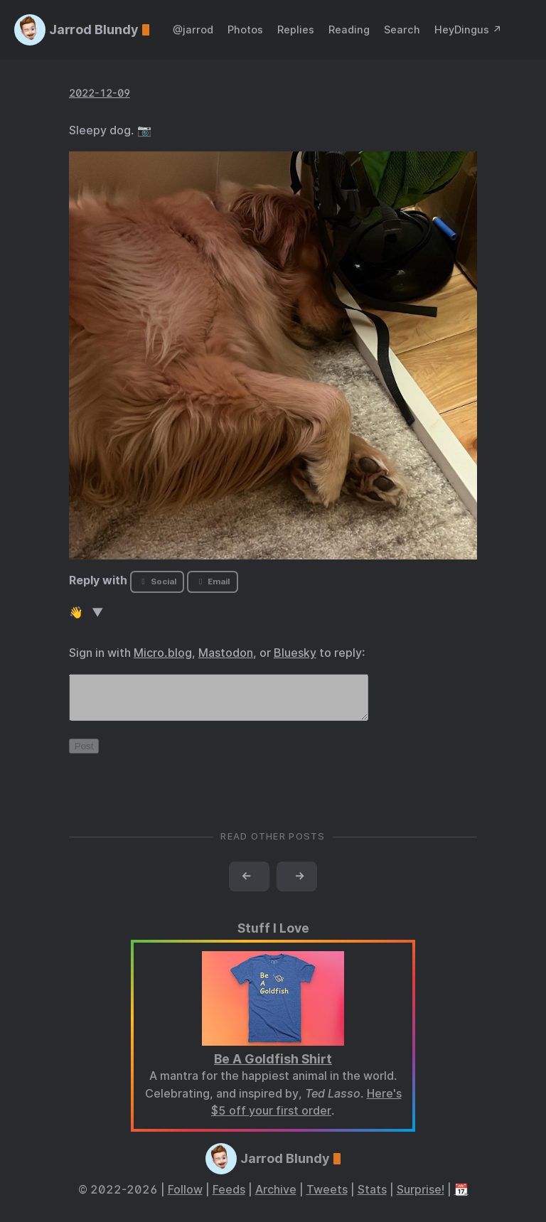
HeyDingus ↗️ (468, 29)
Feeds (229, 1198)
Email (213, 581)
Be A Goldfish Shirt (273, 1067)
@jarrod (193, 29)
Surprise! (420, 1198)
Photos (245, 29)
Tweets (327, 1198)
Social (157, 581)
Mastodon (225, 653)
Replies (295, 29)
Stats (372, 1198)
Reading (349, 29)
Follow (185, 1198)
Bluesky (295, 653)
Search (402, 29)
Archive (275, 1198)
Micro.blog (163, 653)
